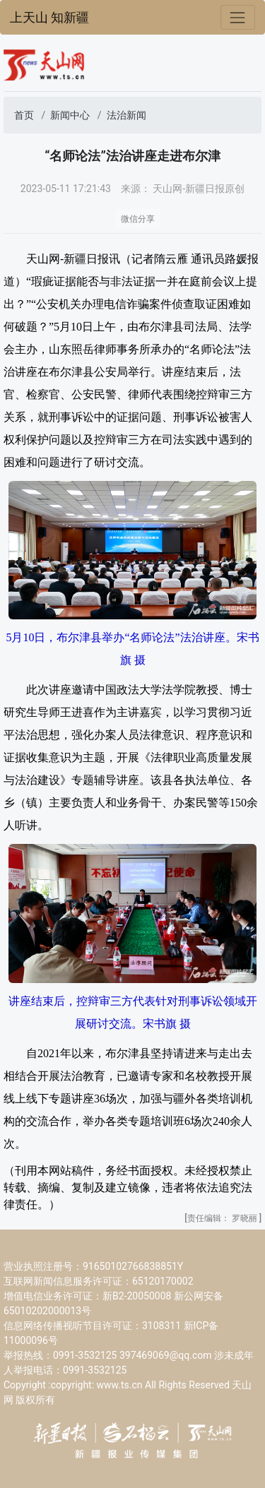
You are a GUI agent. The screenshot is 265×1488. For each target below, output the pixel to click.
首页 (24, 115)
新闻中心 (70, 115)
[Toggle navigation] (237, 17)
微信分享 (138, 219)
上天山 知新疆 (49, 18)
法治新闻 (126, 115)
